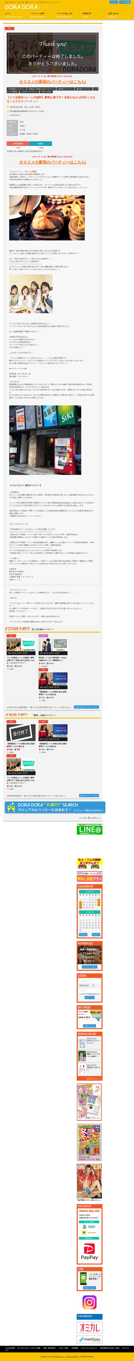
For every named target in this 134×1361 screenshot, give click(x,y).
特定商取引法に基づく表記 (110, 1348)
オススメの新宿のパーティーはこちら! (52, 82)
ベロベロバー (15, 115)
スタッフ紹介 (64, 1348)
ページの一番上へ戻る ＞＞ (90, 818)
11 (99, 900)
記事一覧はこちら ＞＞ (94, 1078)
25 (99, 905)
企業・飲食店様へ (49, 1348)
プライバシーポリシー (89, 1348)
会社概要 (75, 1348)
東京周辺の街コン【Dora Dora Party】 (67, 1357)
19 (80, 905)
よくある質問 (10, 1348)
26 (80, 907)
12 (80, 902)
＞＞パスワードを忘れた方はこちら (89, 993)
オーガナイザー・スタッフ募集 (29, 1348)
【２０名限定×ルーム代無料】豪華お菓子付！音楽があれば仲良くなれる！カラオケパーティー (21, 660)
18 (99, 902)
